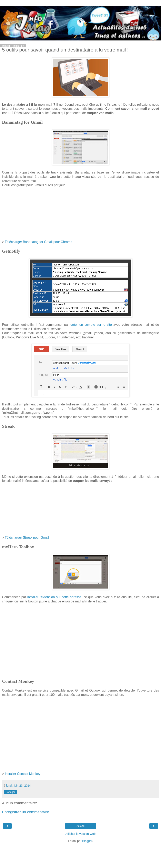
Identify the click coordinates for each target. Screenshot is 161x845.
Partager (10, 792)
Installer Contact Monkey (22, 774)
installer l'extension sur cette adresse (54, 597)
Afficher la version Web (80, 833)
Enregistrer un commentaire (25, 812)
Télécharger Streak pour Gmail (27, 537)
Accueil (80, 826)
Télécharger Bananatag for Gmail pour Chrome (38, 242)
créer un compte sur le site (91, 324)
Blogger (87, 841)
